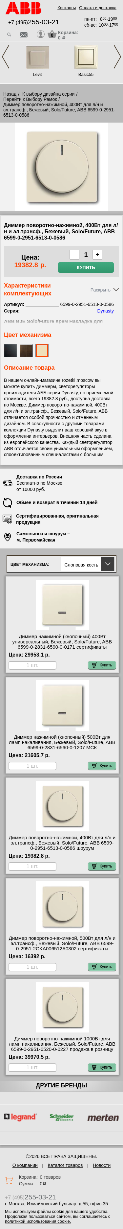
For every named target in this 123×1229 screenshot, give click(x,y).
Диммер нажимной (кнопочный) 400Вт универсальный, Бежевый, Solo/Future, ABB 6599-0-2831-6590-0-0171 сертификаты (62, 642)
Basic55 (85, 74)
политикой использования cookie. (38, 1221)
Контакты (66, 7)
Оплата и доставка (97, 7)
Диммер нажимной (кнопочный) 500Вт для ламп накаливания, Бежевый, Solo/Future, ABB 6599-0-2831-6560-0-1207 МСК (62, 742)
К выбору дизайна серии (48, 94)
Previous (6, 57)
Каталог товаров (65, 1165)
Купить (86, 267)
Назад (9, 94)
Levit (37, 74)
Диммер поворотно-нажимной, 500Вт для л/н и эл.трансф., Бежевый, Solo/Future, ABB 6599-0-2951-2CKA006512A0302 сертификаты (62, 943)
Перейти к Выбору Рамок (30, 99)
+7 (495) (33, 22)
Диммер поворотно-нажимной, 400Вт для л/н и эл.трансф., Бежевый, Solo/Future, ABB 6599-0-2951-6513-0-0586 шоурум (62, 843)
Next (117, 57)
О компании (25, 1165)
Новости (102, 1165)
